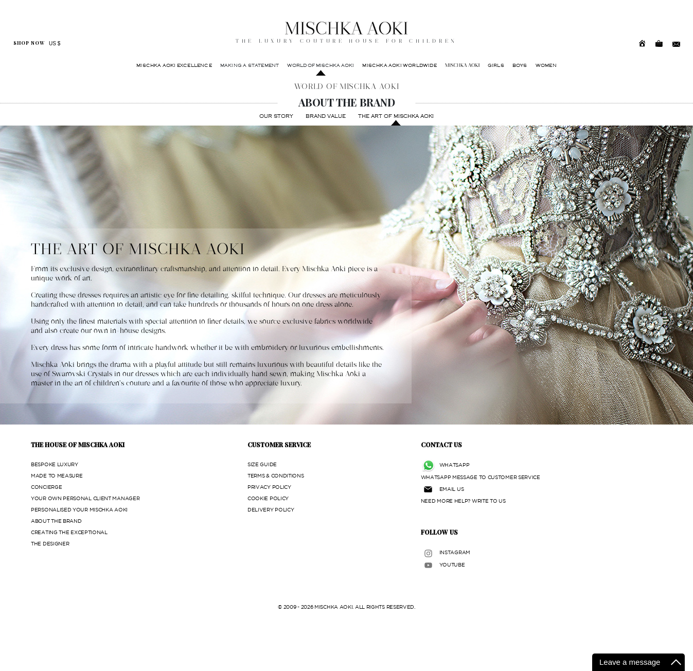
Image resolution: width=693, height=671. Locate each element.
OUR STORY (276, 116)
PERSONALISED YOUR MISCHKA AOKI (79, 510)
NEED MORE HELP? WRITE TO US (463, 501)
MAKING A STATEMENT (249, 65)
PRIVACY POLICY (269, 487)
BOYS (519, 65)
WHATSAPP (454, 465)
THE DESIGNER (50, 543)
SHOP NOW (29, 43)
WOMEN (546, 65)
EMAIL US (451, 489)
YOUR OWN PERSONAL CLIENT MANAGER (85, 498)
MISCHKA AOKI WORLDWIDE (399, 65)
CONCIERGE (46, 487)
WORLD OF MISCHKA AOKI (320, 65)
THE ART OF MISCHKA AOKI (396, 116)
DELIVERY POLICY (270, 510)
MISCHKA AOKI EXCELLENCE (174, 65)
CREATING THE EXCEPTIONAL (69, 532)
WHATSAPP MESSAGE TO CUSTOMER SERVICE (480, 477)
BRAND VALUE (326, 116)
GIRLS (496, 65)
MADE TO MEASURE (57, 476)
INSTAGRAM (454, 552)
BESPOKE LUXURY (54, 464)
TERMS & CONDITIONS (275, 476)
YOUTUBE (452, 565)
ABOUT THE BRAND (56, 521)
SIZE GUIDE (262, 464)
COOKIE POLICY (268, 498)
